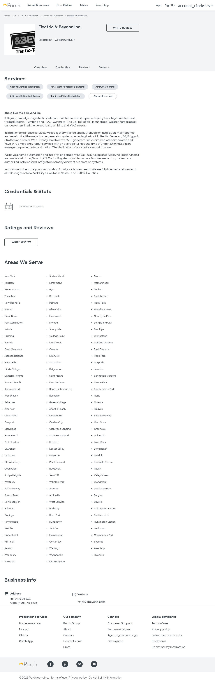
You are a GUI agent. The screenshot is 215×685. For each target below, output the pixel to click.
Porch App (102, 5)
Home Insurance (29, 623)
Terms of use (160, 623)
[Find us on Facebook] (50, 664)
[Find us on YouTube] (94, 664)
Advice (84, 5)
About (67, 629)
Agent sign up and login (122, 635)
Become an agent (119, 629)
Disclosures (159, 641)
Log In (195, 5)
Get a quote (115, 641)
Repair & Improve (38, 5)
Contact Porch (72, 641)
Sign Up (170, 5)
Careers (68, 635)
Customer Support (119, 623)
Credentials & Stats (27, 191)
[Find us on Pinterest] (65, 664)
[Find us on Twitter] (79, 664)
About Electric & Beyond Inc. (22, 113)
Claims (23, 635)
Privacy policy (161, 629)
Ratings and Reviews (28, 228)
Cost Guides (64, 5)
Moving (24, 629)
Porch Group (71, 623)
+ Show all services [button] (102, 96)
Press (66, 647)
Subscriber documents (167, 635)
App (158, 5)
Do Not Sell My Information (168, 647)
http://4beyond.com (91, 602)
